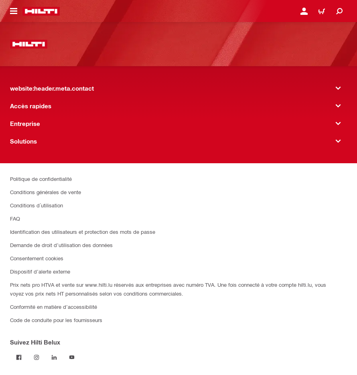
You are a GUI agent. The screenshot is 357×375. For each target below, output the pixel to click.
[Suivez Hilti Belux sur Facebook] (19, 357)
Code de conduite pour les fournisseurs (56, 320)
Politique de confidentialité (41, 179)
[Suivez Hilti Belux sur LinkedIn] (54, 357)
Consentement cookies (36, 258)
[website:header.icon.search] (339, 11)
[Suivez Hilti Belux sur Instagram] (36, 357)
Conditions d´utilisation (36, 205)
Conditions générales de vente (45, 192)
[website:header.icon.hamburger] (13, 11)
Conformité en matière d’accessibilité (53, 307)
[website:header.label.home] (41, 11)
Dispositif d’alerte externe (40, 271)
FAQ (15, 218)
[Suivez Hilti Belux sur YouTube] (72, 357)
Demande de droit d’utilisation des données (61, 245)
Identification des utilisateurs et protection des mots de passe (82, 232)
